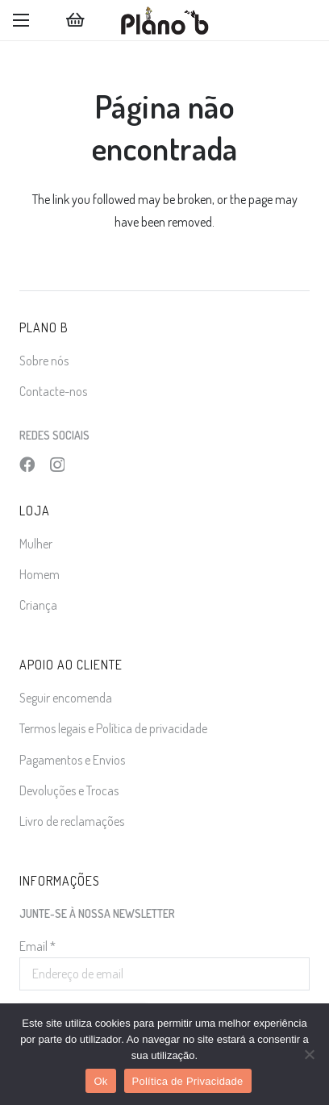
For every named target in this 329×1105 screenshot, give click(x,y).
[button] (21, 20)
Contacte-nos (53, 391)
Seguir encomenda (65, 698)
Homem (39, 574)
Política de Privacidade (188, 1081)
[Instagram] (57, 465)
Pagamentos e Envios (72, 760)
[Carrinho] (75, 20)
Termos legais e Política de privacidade (113, 728)
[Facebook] (27, 464)
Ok (100, 1081)
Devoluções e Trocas (69, 790)
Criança (38, 605)
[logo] (164, 20)
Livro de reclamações (71, 821)
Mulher (35, 544)
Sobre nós (44, 360)
